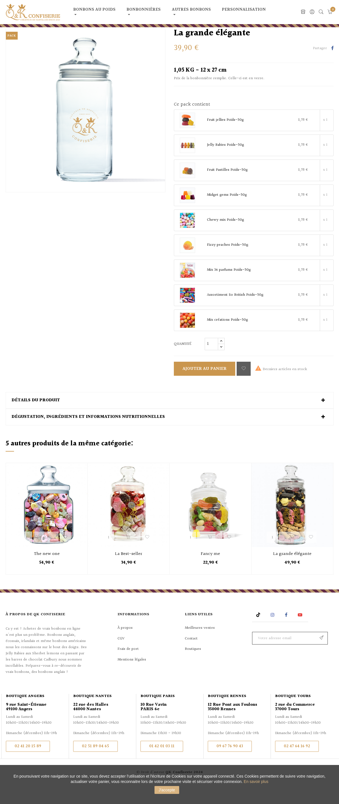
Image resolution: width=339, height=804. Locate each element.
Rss (259, 633)
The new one (47, 572)
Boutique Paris (157, 714)
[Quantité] (211, 362)
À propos (125, 646)
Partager (332, 67)
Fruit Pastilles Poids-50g (227, 188)
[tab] (169, 418)
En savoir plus (256, 781)
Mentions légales (131, 678)
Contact (191, 656)
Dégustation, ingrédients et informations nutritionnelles (88, 435)
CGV (120, 656)
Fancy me (210, 572)
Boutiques (193, 667)
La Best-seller (128, 572)
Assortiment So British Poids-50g (235, 313)
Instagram (273, 633)
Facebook (286, 633)
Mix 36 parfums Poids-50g (229, 288)
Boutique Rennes (227, 714)
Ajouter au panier (205, 386)
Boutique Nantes (92, 714)
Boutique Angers (25, 714)
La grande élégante (292, 572)
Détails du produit (35, 418)
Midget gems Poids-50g (227, 213)
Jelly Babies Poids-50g (225, 163)
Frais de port (128, 667)
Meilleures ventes (200, 646)
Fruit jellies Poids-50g (225, 138)
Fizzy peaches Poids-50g (227, 263)
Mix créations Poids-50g (227, 338)
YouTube (301, 633)
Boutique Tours (293, 714)
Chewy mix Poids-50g (225, 238)
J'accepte (167, 790)
